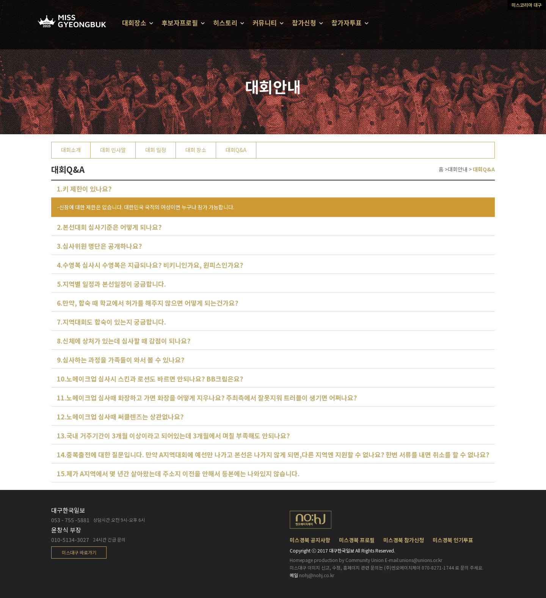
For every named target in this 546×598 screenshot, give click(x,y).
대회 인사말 (113, 150)
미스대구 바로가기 (79, 552)
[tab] (273, 189)
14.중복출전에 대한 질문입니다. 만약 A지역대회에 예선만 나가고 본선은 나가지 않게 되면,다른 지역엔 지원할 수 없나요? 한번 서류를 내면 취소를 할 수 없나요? (273, 454)
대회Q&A (236, 150)
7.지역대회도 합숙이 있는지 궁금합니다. (111, 321)
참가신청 (304, 22)
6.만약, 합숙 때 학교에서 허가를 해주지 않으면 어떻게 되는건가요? (147, 303)
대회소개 (71, 150)
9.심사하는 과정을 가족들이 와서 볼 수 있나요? (120, 359)
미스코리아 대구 (526, 5)
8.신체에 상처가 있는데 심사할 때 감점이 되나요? (123, 340)
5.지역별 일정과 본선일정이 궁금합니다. (111, 284)
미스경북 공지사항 (310, 540)
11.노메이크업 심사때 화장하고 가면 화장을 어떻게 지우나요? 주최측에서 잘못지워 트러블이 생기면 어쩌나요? (207, 397)
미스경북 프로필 (357, 540)
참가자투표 (346, 22)
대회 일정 (155, 150)
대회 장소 (195, 150)
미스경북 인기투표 (453, 540)
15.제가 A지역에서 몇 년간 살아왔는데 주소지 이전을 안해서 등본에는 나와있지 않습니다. (178, 473)
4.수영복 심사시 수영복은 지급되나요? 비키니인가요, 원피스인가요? (150, 265)
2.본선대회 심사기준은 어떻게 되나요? (109, 227)
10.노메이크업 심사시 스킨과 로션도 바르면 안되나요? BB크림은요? (150, 378)
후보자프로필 (180, 22)
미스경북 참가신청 (403, 540)
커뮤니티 (265, 22)
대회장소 (134, 22)
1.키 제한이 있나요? (84, 188)
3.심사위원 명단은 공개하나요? (99, 246)
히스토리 (225, 22)
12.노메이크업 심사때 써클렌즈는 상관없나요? (120, 416)
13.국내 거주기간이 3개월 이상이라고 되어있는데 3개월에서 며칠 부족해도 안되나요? (173, 435)
